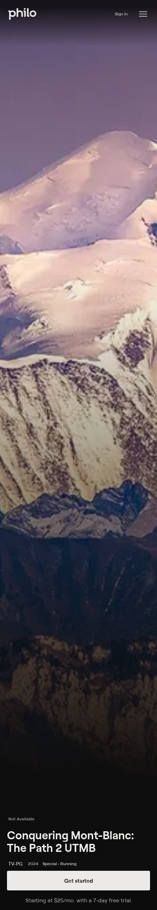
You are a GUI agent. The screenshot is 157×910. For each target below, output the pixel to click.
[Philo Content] (143, 14)
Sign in (121, 13)
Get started (78, 880)
